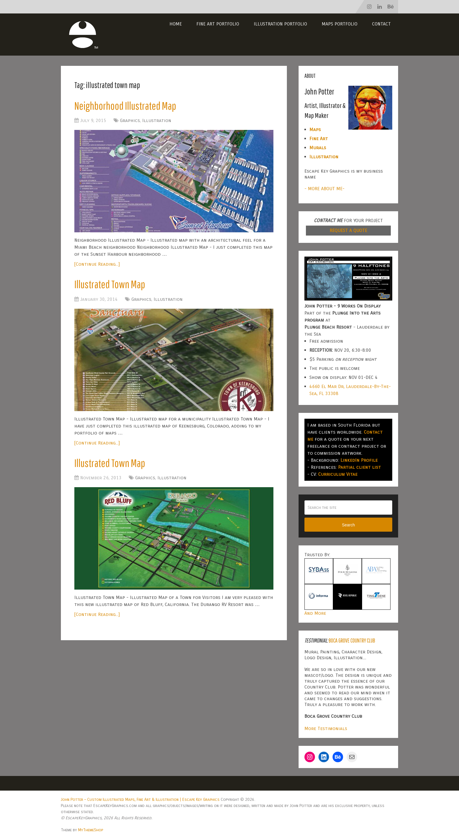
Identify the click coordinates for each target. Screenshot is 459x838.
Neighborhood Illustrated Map (125, 105)
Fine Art (318, 138)
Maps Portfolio (339, 24)
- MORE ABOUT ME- (324, 188)
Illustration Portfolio (280, 24)
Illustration (156, 120)
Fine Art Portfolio (217, 24)
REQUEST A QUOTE (348, 230)
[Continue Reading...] (97, 264)
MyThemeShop (90, 829)
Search (348, 525)
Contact (381, 24)
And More (315, 613)
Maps (315, 129)
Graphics (130, 120)
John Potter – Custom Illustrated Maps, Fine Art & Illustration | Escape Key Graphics (140, 799)
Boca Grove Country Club (352, 640)
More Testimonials (325, 728)
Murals (317, 147)
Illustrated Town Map (109, 284)
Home (175, 24)
